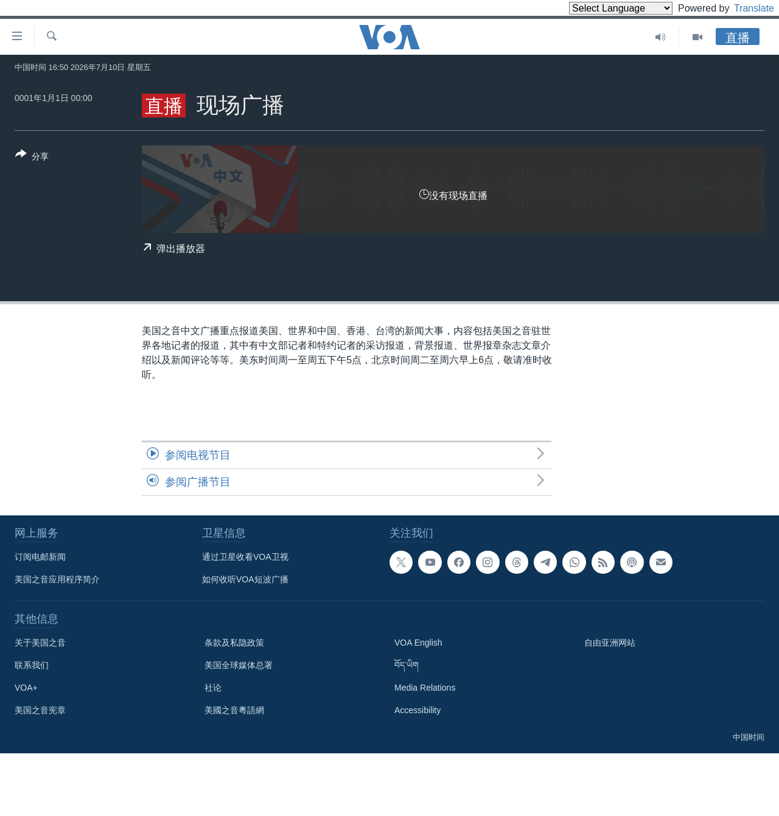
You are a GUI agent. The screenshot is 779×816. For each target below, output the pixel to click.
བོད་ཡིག (406, 665)
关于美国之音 (40, 642)
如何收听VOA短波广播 (245, 579)
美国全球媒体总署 (238, 665)
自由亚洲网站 (609, 642)
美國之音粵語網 (234, 710)
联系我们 (32, 665)
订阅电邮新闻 (40, 557)
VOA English (418, 642)
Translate (742, 8)
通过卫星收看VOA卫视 (245, 557)
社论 (213, 687)
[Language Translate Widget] (600, 8)
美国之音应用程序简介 (57, 579)
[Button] (32, 157)
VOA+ (26, 687)
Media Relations (424, 687)
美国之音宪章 (40, 710)
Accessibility (417, 710)
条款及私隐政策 (234, 642)
